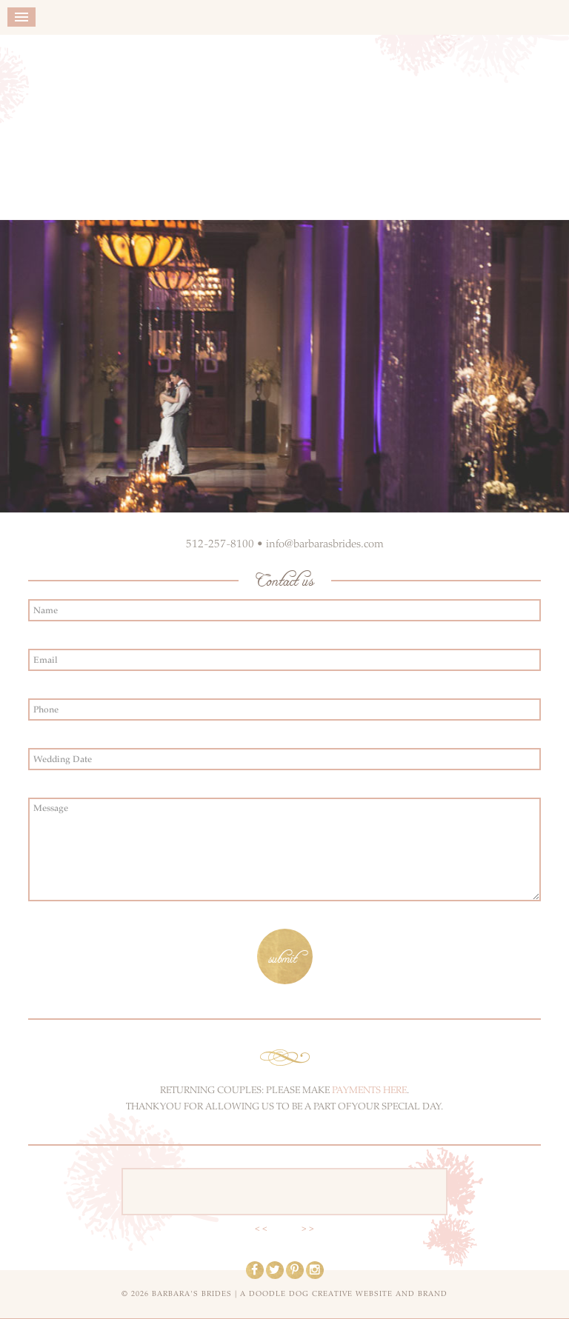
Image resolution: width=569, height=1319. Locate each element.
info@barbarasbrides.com (325, 543)
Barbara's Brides (285, 123)
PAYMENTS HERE (369, 1090)
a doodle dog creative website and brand (343, 1293)
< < (261, 1228)
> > (308, 1228)
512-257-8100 (220, 543)
